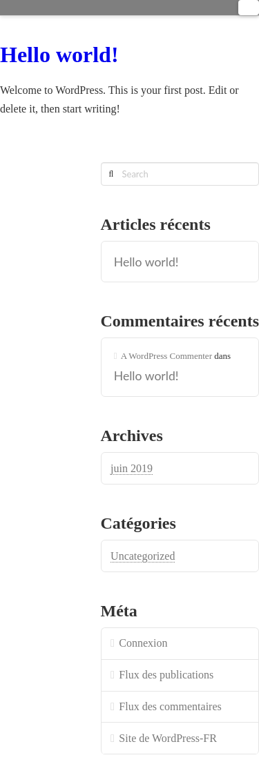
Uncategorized (143, 556)
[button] (248, 7)
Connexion (143, 643)
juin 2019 (132, 468)
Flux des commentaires (170, 706)
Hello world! (59, 54)
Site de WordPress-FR (168, 738)
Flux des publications (166, 675)
